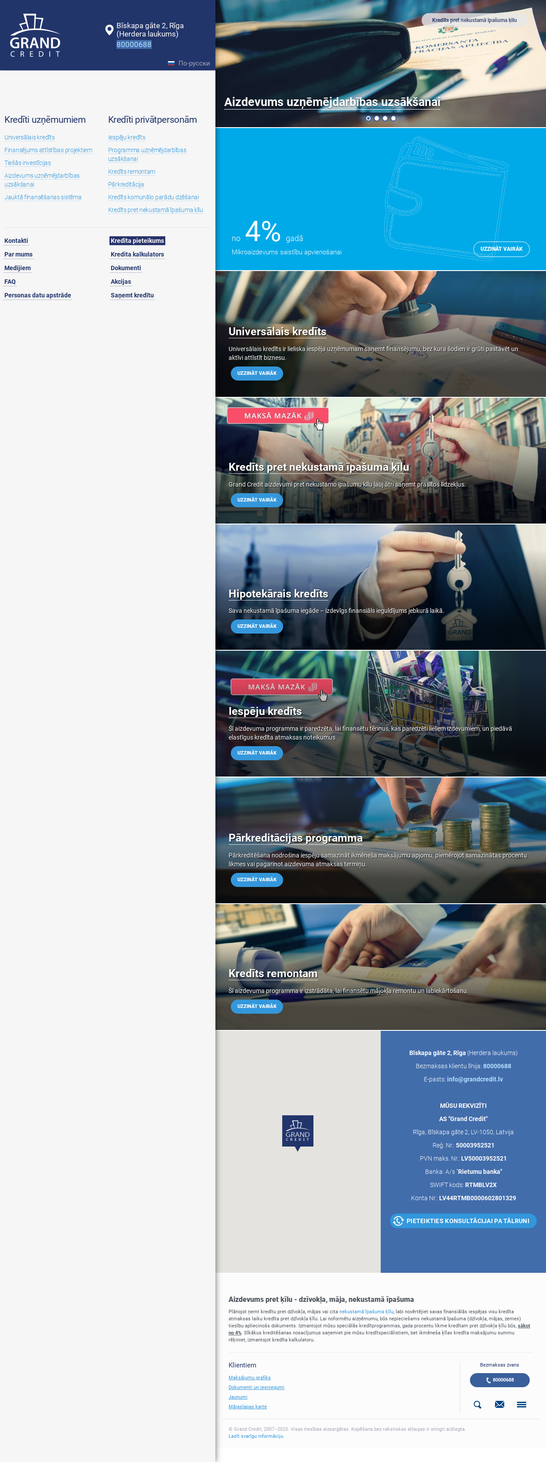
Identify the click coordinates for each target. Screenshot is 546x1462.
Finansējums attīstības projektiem (48, 150)
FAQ (10, 281)
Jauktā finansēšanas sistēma (42, 197)
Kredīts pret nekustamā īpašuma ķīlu (155, 209)
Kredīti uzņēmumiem (44, 119)
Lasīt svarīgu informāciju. (256, 1436)
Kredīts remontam (132, 171)
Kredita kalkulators (137, 254)
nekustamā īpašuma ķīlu (366, 1312)
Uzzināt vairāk (501, 249)
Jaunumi (238, 1397)
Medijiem (17, 267)
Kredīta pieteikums (137, 240)
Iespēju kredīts (127, 137)
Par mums (18, 254)
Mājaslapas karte (248, 1407)
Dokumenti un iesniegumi (256, 1387)
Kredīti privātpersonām (152, 119)
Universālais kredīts (29, 137)
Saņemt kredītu (132, 295)
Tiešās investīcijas (27, 162)
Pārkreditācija (126, 184)
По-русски (194, 63)
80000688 (503, 1380)
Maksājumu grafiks (250, 1378)
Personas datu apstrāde (37, 295)
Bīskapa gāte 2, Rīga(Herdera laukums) (150, 30)
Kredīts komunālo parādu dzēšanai (153, 197)
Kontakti (16, 240)
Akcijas (121, 281)
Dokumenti (126, 267)
